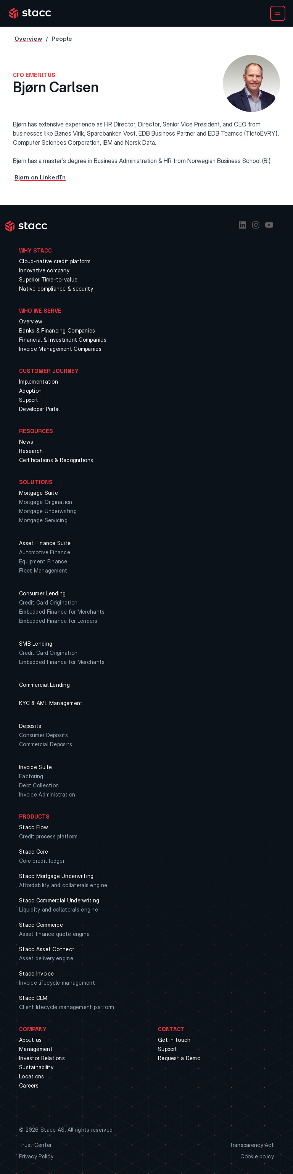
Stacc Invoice (36, 973)
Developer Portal (39, 409)
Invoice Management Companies (60, 348)
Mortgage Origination (45, 502)
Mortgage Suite (38, 492)
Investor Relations (42, 1058)
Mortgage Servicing (43, 520)
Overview (28, 38)
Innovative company (44, 270)
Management (36, 1049)
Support (28, 400)
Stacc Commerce (41, 924)
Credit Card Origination (48, 602)
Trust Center (35, 1145)
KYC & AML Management (51, 703)
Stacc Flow (33, 827)
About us (30, 1039)
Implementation (38, 381)
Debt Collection (39, 785)
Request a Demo (179, 1058)
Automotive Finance (44, 552)
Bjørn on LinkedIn (40, 177)
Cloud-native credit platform (54, 261)
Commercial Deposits (45, 744)
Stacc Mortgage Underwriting (56, 876)
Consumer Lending (42, 593)
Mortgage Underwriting (48, 511)
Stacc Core (33, 851)
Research (31, 451)
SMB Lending (35, 643)
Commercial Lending (44, 684)
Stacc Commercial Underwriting (59, 900)
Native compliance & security (56, 288)
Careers (29, 1085)
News (26, 441)
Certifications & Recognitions (56, 460)
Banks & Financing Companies (57, 330)
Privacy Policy (36, 1156)
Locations (31, 1076)
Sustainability (36, 1067)
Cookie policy (257, 1156)
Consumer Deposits (43, 735)
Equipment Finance (43, 561)
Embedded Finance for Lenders (58, 620)
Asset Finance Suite (45, 543)
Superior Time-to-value (48, 279)
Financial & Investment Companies (62, 339)
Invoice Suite (35, 767)
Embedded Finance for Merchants (62, 611)
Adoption (30, 390)
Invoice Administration (47, 794)
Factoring (31, 776)
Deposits (30, 726)
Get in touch (174, 1039)
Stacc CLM (33, 998)
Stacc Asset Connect (46, 949)
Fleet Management (43, 570)
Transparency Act (251, 1145)
